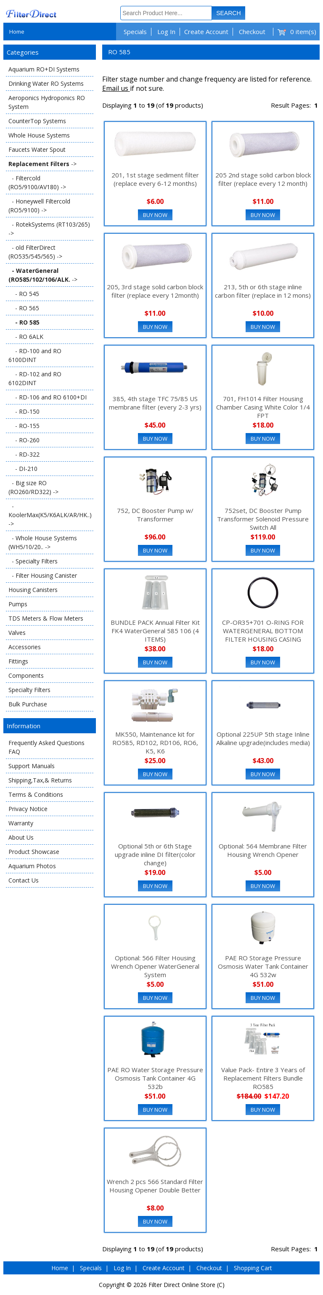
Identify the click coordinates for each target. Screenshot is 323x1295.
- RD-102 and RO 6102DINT (34, 378)
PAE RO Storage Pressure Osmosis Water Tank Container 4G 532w (263, 966)
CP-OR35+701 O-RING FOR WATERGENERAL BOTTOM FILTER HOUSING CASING (263, 630)
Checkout (252, 31)
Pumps (17, 604)
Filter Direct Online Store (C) (186, 1285)
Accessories (24, 647)
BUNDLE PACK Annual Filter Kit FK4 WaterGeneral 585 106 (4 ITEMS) (155, 630)
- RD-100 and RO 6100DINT (34, 355)
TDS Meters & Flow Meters (45, 618)
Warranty (20, 823)
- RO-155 (24, 426)
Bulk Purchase (27, 704)
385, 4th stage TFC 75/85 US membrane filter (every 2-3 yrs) (155, 402)
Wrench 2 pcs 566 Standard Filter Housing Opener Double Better (155, 1185)
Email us (116, 88)
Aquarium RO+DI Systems (43, 69)
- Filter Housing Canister (42, 575)
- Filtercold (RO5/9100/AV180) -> (37, 182)
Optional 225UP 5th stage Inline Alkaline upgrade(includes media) (263, 738)
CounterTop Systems (37, 121)
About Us (21, 837)
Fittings (18, 661)
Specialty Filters (29, 690)
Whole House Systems (39, 135)
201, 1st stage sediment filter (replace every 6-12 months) (155, 179)
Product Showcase (33, 852)
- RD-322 (24, 454)
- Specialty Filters (33, 561)
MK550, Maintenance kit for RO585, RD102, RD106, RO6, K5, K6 (155, 742)
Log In (166, 31)
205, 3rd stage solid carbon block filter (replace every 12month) (155, 291)
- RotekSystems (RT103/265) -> (49, 228)
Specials (135, 31)
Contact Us (23, 880)
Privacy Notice (28, 809)
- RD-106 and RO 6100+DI (47, 397)
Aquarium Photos (32, 866)
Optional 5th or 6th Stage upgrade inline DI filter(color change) (155, 854)
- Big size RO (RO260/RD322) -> (33, 487)
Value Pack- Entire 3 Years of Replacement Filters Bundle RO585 (263, 1078)
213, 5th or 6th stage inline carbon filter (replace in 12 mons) (263, 291)
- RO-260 (24, 440)
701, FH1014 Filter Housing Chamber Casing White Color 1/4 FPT (263, 407)
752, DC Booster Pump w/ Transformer (155, 514)
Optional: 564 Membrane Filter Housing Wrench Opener (263, 850)
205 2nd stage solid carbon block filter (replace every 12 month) (263, 179)
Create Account (206, 31)
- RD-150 (24, 411)
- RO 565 (23, 308)
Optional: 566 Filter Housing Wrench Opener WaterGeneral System (155, 966)
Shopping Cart (253, 1268)
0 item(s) (303, 31)
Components (26, 675)
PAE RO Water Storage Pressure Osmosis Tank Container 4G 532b (155, 1078)
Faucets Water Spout (37, 149)
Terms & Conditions (35, 794)
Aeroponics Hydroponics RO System (46, 102)
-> (42, 164)
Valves (17, 633)
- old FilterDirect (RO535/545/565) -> (35, 251)
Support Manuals (31, 766)
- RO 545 (23, 294)
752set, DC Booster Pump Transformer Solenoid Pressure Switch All (263, 518)
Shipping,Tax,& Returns (40, 780)
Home (16, 31)
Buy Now (155, 215)
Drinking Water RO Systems (46, 83)
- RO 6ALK (25, 337)
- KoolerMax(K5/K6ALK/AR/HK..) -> (50, 515)
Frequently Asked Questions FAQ (46, 747)
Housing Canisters (33, 590)
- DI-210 (22, 469)
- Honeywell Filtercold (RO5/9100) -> (39, 205)
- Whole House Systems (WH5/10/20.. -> (42, 542)
